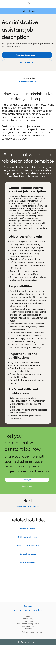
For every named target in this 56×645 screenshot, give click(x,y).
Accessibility (28, 629)
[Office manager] (28, 545)
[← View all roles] (28, 11)
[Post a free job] (27, 62)
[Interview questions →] (28, 507)
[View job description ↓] (27, 55)
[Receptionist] (28, 554)
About (28, 616)
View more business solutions (28, 610)
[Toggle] (52, 642)
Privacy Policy (28, 621)
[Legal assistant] (28, 537)
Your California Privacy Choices (28, 624)
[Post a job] (27, 480)
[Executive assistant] (28, 528)
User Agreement (28, 626)
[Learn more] (27, 486)
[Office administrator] (28, 562)
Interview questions (28, 81)
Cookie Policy (28, 619)
